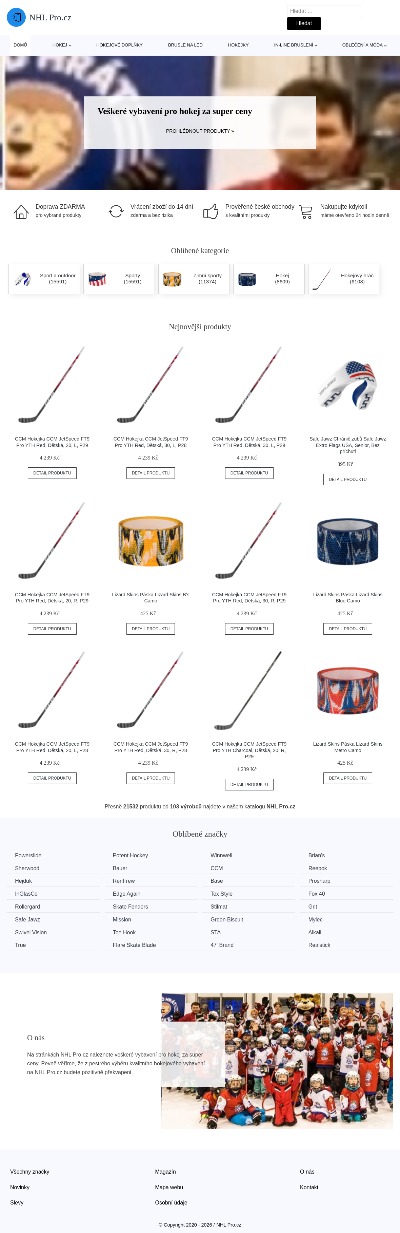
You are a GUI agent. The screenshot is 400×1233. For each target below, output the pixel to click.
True (20, 945)
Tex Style (225, 894)
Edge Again (128, 894)
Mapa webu (169, 1187)
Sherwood (27, 868)
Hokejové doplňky (119, 45)
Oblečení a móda (362, 45)
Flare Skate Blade (136, 945)
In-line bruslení (293, 45)
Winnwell (224, 855)
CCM (220, 868)
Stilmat (222, 906)
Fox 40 (321, 894)
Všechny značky (29, 1171)
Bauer (122, 868)
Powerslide (28, 855)
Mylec (320, 919)
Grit (317, 906)
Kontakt (309, 1187)
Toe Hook (126, 932)
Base (220, 881)
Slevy (16, 1202)
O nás (307, 1171)
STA (219, 932)
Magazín (165, 1171)
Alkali (319, 932)
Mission (124, 919)
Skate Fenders (132, 906)
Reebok (322, 868)
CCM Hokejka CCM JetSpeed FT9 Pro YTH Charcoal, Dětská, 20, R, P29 (249, 750)
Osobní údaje (171, 1202)
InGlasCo (26, 894)
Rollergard (27, 906)
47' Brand (225, 945)
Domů (20, 45)
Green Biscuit (230, 919)
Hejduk (23, 881)
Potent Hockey (132, 855)
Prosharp (324, 881)
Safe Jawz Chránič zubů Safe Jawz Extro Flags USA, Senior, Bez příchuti (347, 445)
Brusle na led (185, 45)
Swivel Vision (31, 932)
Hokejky (238, 45)
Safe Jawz (27, 919)
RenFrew (126, 881)
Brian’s (321, 855)
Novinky (19, 1187)
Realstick (324, 945)
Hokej (60, 45)
